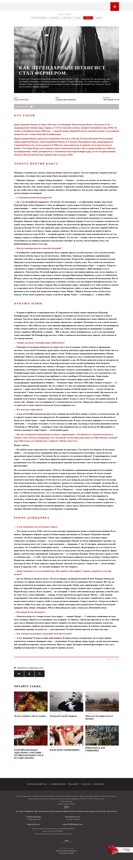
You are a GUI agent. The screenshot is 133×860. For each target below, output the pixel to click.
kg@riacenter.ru (33, 824)
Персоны (67, 18)
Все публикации (39, 18)
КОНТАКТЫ (99, 784)
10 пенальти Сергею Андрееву (63, 716)
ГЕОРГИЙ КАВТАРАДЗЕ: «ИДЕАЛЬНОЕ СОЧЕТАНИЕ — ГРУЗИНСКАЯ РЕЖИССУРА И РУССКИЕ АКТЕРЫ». (29, 754)
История (54, 18)
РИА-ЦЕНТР (73, 784)
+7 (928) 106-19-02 (33, 819)
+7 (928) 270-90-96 (73, 819)
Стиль (78, 18)
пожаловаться (114, 659)
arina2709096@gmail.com (73, 824)
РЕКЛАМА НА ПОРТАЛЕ (37, 784)
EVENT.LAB (86, 784)
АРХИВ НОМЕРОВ (58, 784)
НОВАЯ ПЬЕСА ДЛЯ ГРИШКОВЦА (95, 749)
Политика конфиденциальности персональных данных (66, 852)
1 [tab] (66, 714)
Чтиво (98, 18)
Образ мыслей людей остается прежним (99, 717)
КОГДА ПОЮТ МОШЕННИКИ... (65, 750)
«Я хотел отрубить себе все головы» (30, 716)
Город (88, 18)
